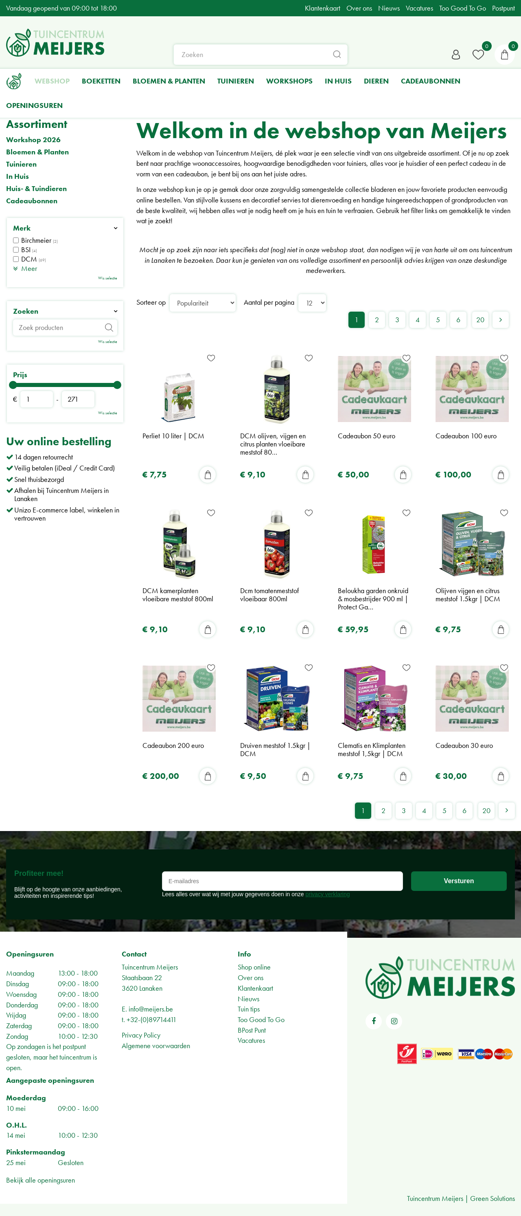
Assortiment (36, 124)
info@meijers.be (151, 1009)
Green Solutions (492, 1198)
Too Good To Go (261, 1019)
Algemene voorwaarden (156, 1045)
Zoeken (25, 311)
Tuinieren (21, 164)
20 (480, 319)
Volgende (501, 320)
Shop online (254, 967)
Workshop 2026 (33, 140)
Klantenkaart (255, 988)
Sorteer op (151, 302)
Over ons (250, 977)
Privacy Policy (141, 1035)
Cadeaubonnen (31, 201)
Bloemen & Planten (37, 152)
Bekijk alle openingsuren (40, 1180)
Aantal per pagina (269, 302)
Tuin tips (249, 1009)
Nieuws (248, 998)
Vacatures (251, 1040)
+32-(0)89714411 (152, 1019)
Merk (22, 228)
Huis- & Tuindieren (36, 189)
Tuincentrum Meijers (150, 967)
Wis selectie (107, 278)
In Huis (17, 176)
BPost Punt (252, 1030)
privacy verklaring (328, 894)
